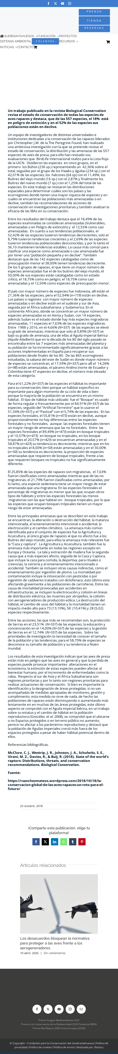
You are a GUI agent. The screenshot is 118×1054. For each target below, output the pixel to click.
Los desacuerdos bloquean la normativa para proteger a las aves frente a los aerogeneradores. (54, 943)
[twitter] (55, 3)
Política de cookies (40, 1047)
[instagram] (69, 3)
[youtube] (62, 3)
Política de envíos (64, 1047)
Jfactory (99, 1047)
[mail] (81, 1009)
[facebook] (48, 3)
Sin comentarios (54, 953)
